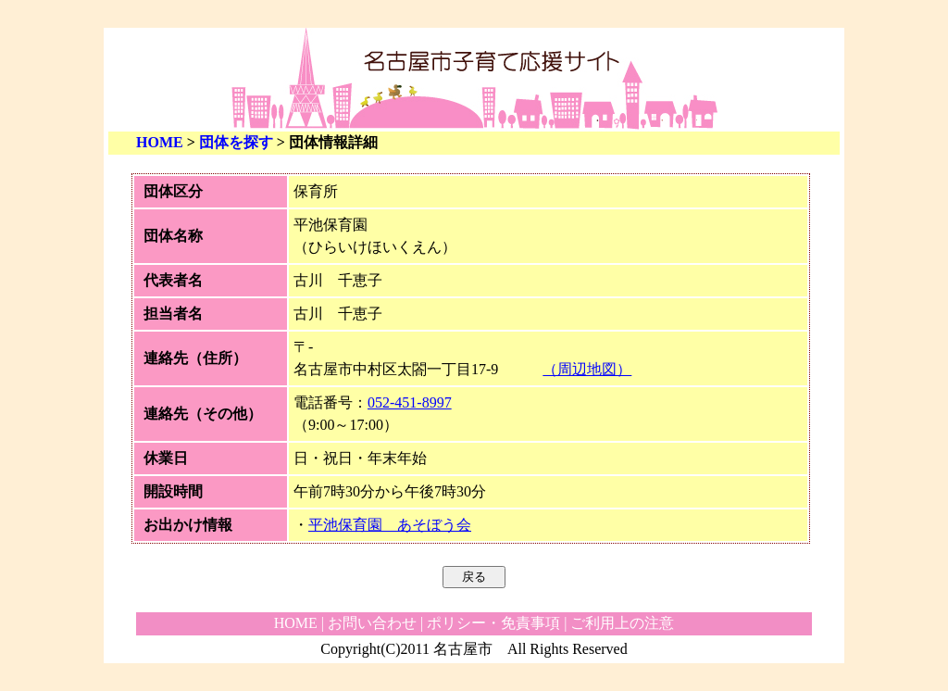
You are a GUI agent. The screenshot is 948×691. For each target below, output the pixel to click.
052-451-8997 (410, 402)
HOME (159, 142)
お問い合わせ (372, 623)
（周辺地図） (587, 369)
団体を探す (236, 142)
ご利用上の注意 (622, 623)
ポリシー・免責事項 (493, 623)
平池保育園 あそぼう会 (389, 525)
